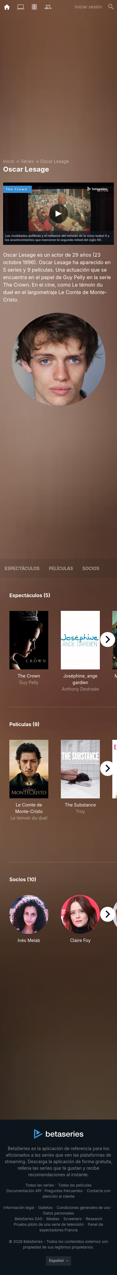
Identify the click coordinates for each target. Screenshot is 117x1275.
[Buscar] (111, 7)
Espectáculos (22, 568)
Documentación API (24, 1190)
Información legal (18, 1207)
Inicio (8, 161)
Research (94, 1218)
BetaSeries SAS (28, 1218)
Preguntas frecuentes (64, 1190)
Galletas (45, 1207)
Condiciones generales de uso (83, 1207)
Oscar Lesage (54, 161)
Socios (90, 568)
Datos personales (58, 1213)
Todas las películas (74, 1185)
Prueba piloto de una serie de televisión (49, 1224)
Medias (52, 1218)
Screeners (73, 1218)
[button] (28, 922)
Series (27, 161)
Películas (61, 568)
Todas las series (39, 1185)
